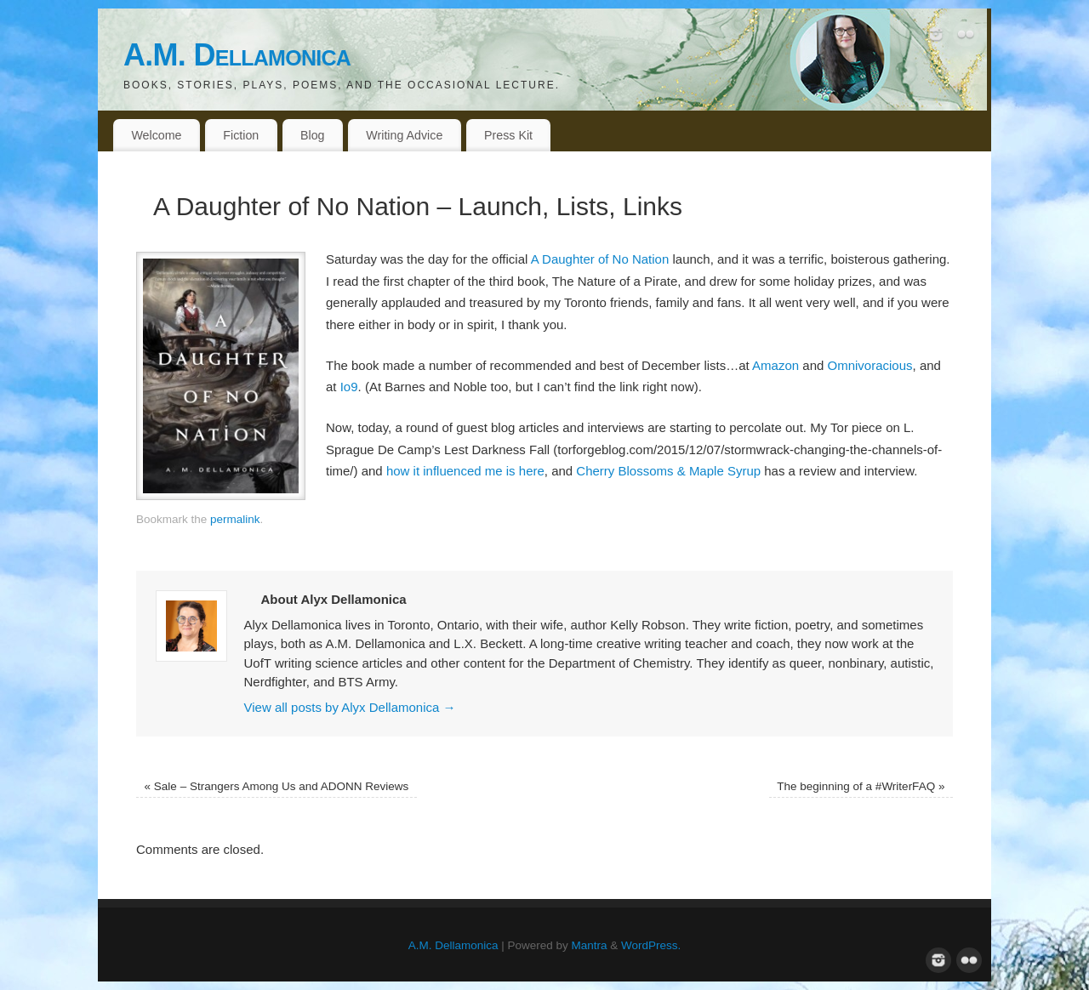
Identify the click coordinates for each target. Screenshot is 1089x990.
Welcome (156, 135)
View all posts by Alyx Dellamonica (350, 707)
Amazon (775, 365)
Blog (312, 135)
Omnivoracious (870, 365)
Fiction (241, 135)
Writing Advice (404, 135)
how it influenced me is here (465, 471)
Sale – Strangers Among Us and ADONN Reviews (277, 786)
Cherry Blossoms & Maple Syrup (668, 471)
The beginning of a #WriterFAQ (860, 786)
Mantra (589, 945)
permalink (235, 519)
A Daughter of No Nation (600, 259)
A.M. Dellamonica (237, 54)
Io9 (349, 386)
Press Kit (508, 135)
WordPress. (651, 945)
